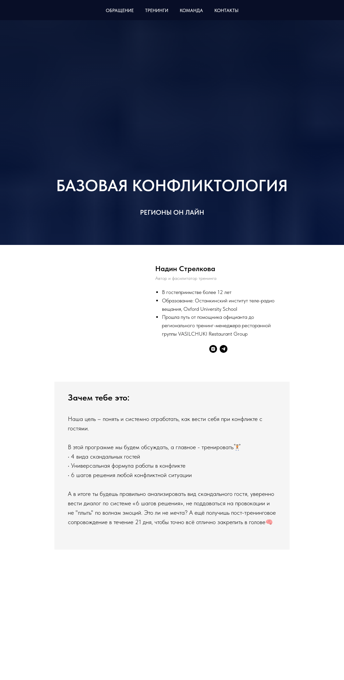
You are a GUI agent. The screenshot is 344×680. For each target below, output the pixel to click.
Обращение (120, 10)
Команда (191, 10)
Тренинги (156, 10)
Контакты (226, 10)
